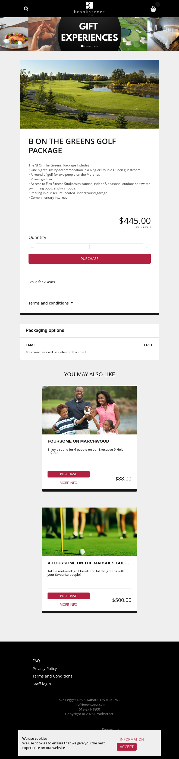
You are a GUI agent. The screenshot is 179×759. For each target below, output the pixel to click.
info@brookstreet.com (89, 704)
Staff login (42, 683)
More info (68, 484)
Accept (125, 746)
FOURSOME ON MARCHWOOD (79, 442)
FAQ (37, 660)
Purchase (89, 258)
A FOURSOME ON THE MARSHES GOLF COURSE (98, 565)
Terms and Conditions (53, 676)
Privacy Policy (45, 668)
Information (131, 739)
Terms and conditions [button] (50, 303)
